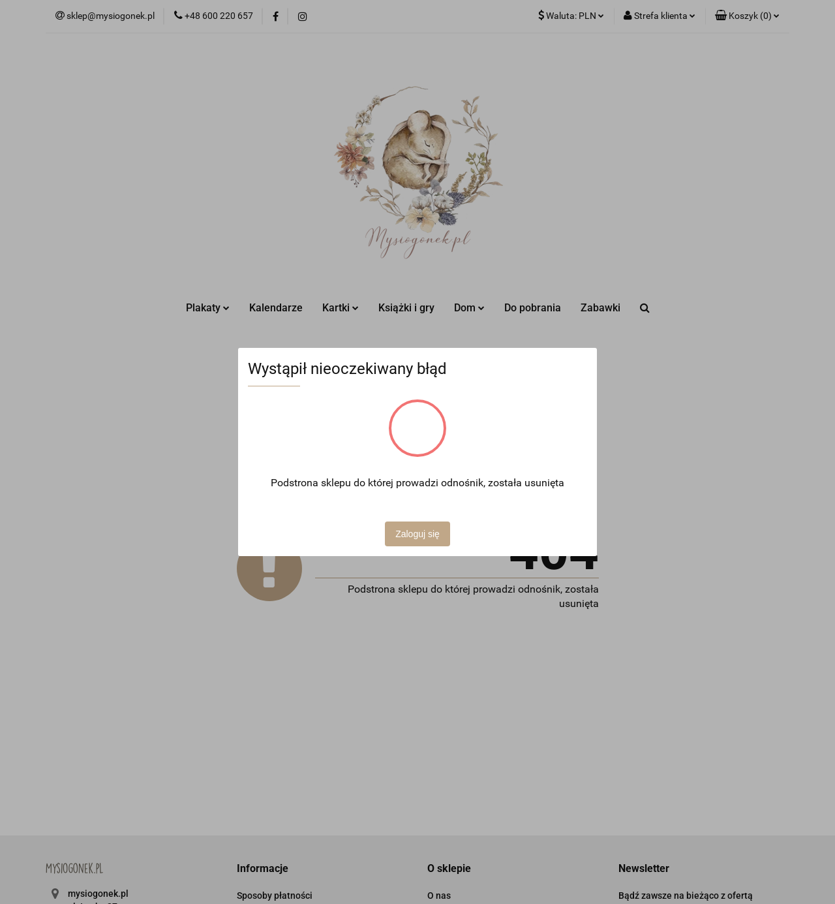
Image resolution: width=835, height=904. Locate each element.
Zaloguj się (417, 534)
